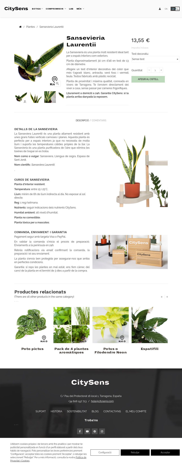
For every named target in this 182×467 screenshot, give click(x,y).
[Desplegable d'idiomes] (166, 9)
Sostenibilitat (77, 409)
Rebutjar (135, 452)
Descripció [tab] (80, 119)
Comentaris (100, 119)
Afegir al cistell (148, 79)
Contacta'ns (112, 409)
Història (56, 409)
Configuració (105, 452)
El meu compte (136, 409)
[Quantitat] (155, 70)
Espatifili (150, 346)
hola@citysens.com (102, 398)
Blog (95, 409)
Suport (41, 409)
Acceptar (165, 452)
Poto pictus (32, 346)
